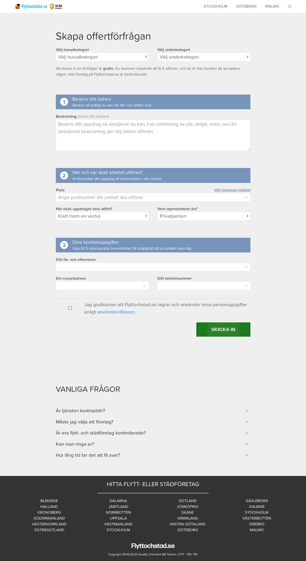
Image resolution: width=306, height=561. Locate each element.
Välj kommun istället (232, 190)
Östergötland (49, 530)
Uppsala (118, 518)
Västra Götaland (188, 524)
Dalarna (118, 500)
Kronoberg (49, 512)
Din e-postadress (71, 278)
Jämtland (118, 506)
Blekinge (49, 500)
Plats (60, 190)
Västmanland (118, 524)
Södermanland (49, 518)
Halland (49, 506)
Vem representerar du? (177, 208)
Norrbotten (118, 512)
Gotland (188, 500)
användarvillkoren (116, 312)
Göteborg (246, 6)
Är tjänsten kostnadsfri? (80, 411)
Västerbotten (256, 518)
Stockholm (215, 6)
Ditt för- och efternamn (76, 259)
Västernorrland (49, 524)
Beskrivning (82, 116)
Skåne (187, 512)
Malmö (272, 6)
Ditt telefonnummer (174, 278)
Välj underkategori (173, 49)
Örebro (256, 524)
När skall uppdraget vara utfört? (84, 208)
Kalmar (256, 506)
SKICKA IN (223, 329)
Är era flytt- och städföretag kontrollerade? (101, 433)
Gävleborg (257, 500)
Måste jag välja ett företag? (84, 422)
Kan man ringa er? (75, 444)
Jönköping (188, 506)
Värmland (187, 518)
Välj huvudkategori (72, 49)
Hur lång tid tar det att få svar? (88, 455)
